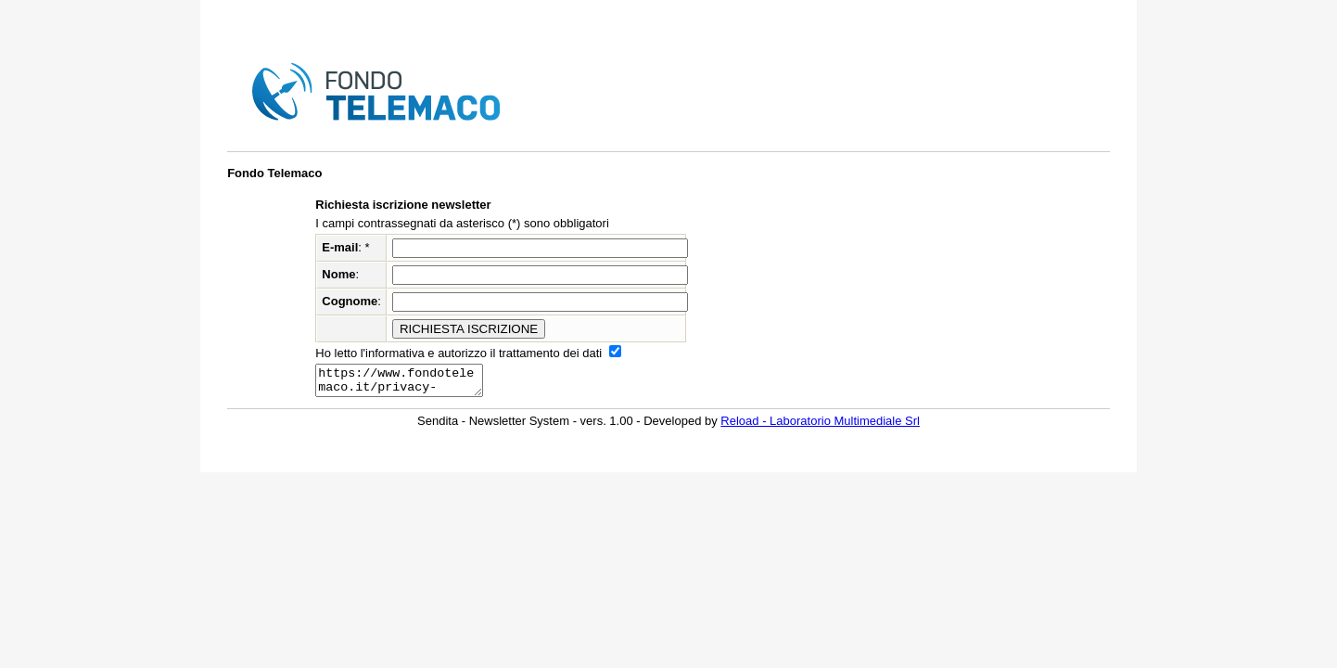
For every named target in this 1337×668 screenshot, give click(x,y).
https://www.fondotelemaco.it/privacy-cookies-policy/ (408, 383)
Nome (338, 274)
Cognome (349, 301)
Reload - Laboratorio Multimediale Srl (820, 426)
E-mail (340, 247)
